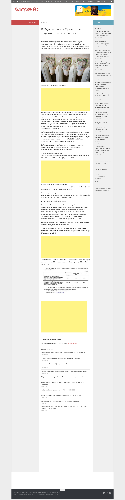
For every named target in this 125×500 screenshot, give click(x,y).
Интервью (54, 2)
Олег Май (48, 37)
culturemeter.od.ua (41, 496)
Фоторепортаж (74, 2)
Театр (66, 2)
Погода (97, 175)
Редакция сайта (93, 2)
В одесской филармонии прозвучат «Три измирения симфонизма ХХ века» (63, 353)
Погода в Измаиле (100, 189)
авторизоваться (72, 344)
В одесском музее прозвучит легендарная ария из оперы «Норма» (60, 359)
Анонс (35, 2)
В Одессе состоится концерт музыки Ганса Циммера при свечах (60, 402)
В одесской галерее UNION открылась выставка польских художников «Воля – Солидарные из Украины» (102, 126)
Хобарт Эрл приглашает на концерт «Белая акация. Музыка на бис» (61, 396)
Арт (40, 2)
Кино (60, 2)
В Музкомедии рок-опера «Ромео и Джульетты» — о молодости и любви (62, 377)
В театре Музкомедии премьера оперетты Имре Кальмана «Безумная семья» (64, 372)
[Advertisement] (65, 100)
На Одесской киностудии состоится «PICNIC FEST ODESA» (58, 391)
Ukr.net (97, 161)
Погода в (100, 177)
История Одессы (25, 2)
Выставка (46, 2)
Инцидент (84, 2)
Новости (15, 2)
